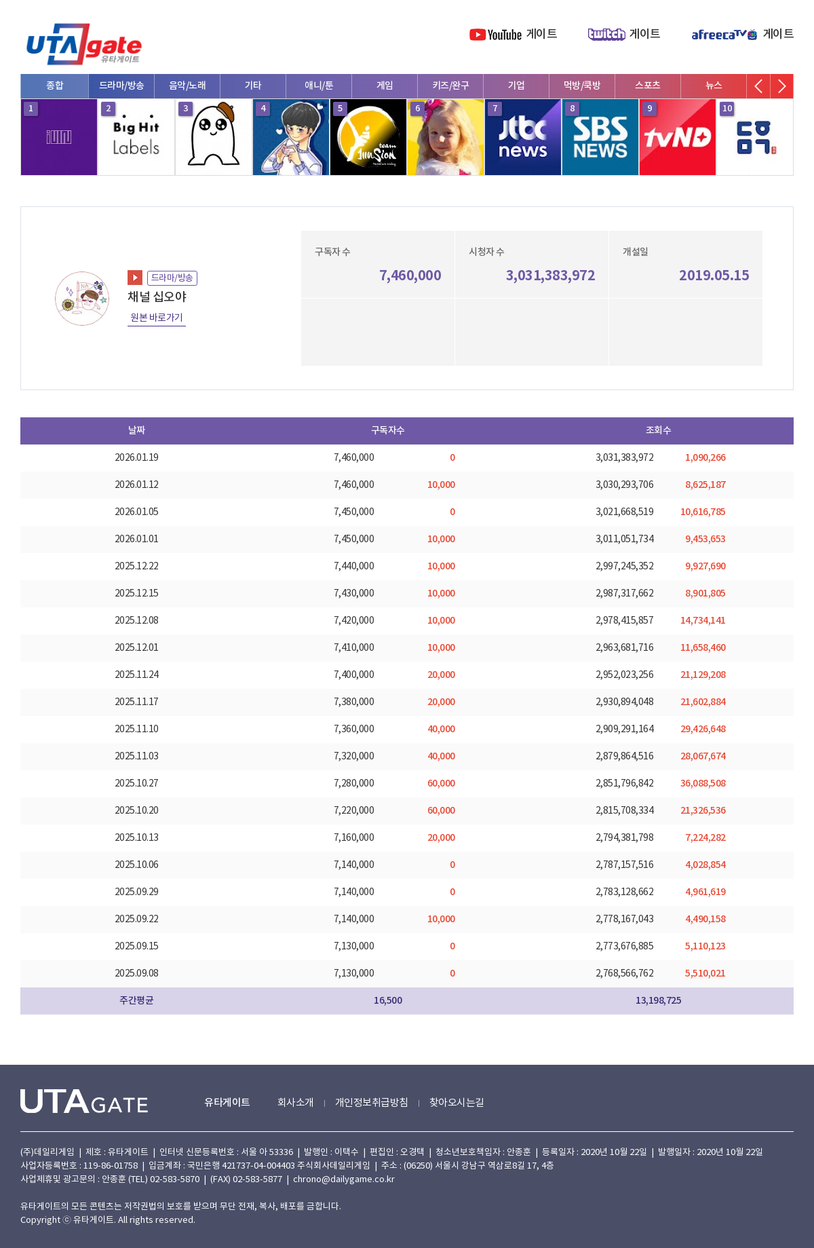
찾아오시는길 (456, 1103)
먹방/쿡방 (582, 86)
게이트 (542, 34)
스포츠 (648, 86)
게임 (384, 86)
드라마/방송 (121, 86)
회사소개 (295, 1103)
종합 (54, 86)
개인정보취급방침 (371, 1103)
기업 (516, 86)
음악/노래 (187, 86)
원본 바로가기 (156, 318)
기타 (253, 86)
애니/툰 (319, 86)
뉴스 (713, 86)
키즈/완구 (450, 86)
